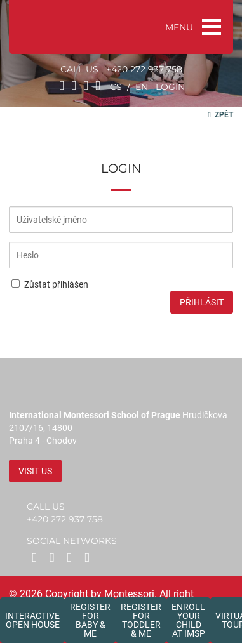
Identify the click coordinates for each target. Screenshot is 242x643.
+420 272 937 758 (144, 69)
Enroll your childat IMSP (188, 620)
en (141, 87)
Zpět (220, 114)
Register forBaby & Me (90, 620)
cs (116, 87)
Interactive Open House (32, 620)
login (170, 87)
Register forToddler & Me (141, 620)
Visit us (35, 471)
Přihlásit (202, 302)
